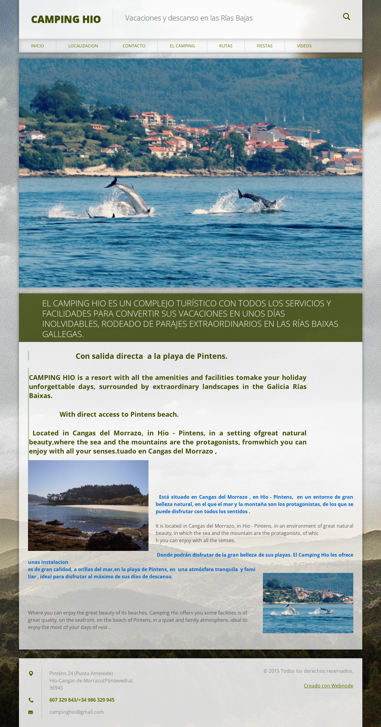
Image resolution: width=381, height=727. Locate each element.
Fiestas (265, 46)
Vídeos (304, 46)
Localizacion (83, 46)
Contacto (134, 46)
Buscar (346, 17)
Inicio (37, 46)
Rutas (226, 46)
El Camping (182, 46)
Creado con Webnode (328, 685)
